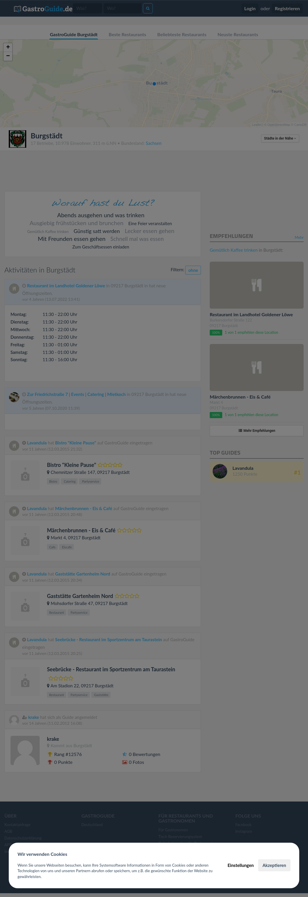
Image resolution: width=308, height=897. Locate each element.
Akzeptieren (274, 865)
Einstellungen (241, 865)
